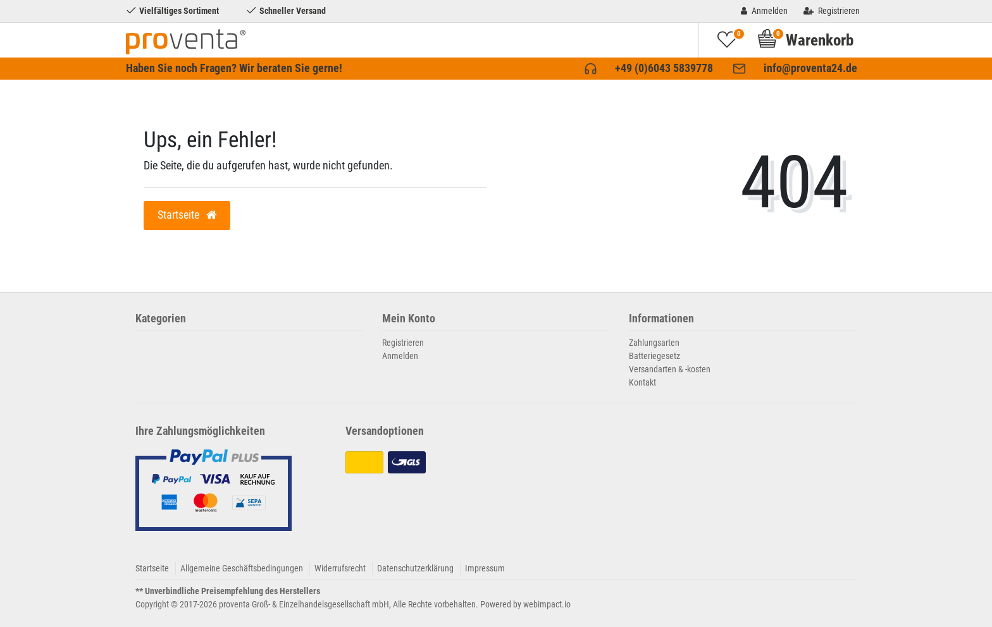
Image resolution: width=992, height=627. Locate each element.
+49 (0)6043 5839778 (664, 68)
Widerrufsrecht (340, 568)
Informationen (661, 319)
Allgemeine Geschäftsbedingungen (241, 568)
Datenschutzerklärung (415, 568)
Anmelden (400, 356)
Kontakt (642, 382)
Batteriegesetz (654, 356)
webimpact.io (547, 604)
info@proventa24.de (810, 68)
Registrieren (403, 343)
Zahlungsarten (654, 343)
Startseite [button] (187, 215)
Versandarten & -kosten (669, 369)
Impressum (485, 568)
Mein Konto (408, 319)
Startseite (152, 568)
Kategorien (160, 319)
